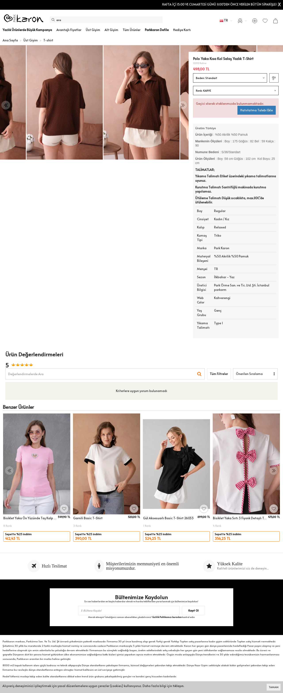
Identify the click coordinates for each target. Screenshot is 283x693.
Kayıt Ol (193, 610)
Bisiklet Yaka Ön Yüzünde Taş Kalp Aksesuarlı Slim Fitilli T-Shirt (29, 518)
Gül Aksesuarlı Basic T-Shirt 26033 (168, 518)
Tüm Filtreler (219, 374)
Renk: (203, 90)
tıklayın (178, 686)
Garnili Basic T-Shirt (88, 518)
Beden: (206, 77)
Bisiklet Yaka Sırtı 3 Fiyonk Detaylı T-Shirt (240, 518)
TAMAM (274, 687)
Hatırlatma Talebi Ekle (256, 110)
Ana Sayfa (10, 40)
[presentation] (5, 105)
